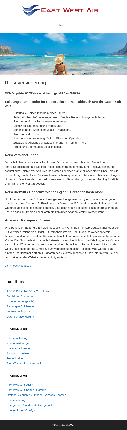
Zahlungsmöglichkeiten (21, 306)
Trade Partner (15, 358)
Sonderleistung (16, 400)
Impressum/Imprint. (19, 311)
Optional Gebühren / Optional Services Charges (36, 395)
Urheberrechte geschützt (22, 301)
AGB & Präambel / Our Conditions (28, 291)
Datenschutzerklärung (20, 316)
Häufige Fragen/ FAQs (21, 410)
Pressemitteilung (17, 338)
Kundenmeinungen (18, 343)
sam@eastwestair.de (18, 265)
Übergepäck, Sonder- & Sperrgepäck (30, 405)
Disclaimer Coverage (20, 296)
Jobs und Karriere (18, 353)
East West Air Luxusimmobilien (26, 363)
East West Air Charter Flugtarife (26, 390)
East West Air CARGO (21, 385)
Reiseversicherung (18, 348)
